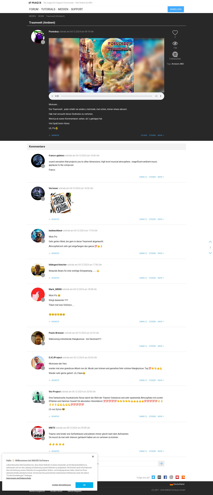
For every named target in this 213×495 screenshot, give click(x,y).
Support (77, 9)
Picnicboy (54, 31)
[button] (161, 135)
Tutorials (48, 9)
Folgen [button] (144, 135)
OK (84, 485)
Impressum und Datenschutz (18, 478)
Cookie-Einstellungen (61, 485)
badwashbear (56, 230)
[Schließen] (93, 457)
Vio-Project (55, 391)
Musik (41, 16)
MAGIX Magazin (75, 491)
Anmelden (175, 9)
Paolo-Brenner (57, 333)
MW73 (52, 427)
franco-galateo (57, 155)
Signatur (55, 135)
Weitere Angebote (37, 491)
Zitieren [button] (152, 135)
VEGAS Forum (56, 491)
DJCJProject (55, 357)
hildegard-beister (58, 264)
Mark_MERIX (55, 289)
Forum (33, 9)
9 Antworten (175, 58)
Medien (63, 9)
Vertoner (54, 188)
